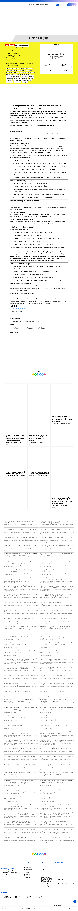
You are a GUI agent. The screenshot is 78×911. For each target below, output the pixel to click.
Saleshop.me (25, 82)
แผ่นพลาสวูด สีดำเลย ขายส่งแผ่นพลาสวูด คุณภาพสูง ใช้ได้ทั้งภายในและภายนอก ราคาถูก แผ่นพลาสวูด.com (20, 651)
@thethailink (64, 65)
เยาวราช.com (16, 68)
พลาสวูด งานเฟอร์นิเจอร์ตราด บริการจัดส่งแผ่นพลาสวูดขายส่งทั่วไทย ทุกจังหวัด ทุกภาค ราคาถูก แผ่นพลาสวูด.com (21, 700)
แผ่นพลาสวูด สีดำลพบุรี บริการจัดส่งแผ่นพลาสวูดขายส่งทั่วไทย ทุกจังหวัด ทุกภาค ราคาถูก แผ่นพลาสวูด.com (21, 578)
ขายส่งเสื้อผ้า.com (21, 74)
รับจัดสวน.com (31, 72)
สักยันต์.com (14, 74)
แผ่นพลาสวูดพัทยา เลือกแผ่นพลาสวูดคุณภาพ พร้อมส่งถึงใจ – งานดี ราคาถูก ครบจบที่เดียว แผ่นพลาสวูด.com (21, 741)
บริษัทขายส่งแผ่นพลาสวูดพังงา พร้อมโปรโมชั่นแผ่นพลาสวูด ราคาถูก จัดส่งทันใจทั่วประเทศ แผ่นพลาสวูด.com (56, 660)
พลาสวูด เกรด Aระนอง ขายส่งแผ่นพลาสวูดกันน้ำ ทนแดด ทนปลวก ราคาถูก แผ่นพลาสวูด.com (56, 822)
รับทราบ (73, 908)
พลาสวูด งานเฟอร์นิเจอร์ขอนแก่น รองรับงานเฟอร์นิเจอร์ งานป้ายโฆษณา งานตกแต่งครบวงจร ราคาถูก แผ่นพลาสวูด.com (56, 611)
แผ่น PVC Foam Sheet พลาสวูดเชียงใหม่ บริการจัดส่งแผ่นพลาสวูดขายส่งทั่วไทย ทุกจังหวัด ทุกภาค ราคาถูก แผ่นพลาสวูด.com (15, 437)
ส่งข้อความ (40, 896)
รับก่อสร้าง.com (9, 70)
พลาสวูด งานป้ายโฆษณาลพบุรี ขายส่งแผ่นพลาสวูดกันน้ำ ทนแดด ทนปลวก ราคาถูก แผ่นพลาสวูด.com (46, 885)
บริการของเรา (36, 4)
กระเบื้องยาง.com (23, 72)
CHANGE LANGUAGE (58, 905)
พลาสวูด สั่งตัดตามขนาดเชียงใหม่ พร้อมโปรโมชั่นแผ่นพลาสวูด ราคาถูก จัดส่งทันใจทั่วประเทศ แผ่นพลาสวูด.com (20, 570)
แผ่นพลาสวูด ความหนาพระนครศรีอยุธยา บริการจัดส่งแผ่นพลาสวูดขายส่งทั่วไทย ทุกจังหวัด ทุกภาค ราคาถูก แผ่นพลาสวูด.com (21, 676)
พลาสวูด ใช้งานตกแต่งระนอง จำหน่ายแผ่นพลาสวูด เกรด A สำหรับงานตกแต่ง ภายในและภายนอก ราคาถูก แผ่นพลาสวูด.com (20, 716)
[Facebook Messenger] (40, 374)
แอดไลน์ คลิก (64, 64)
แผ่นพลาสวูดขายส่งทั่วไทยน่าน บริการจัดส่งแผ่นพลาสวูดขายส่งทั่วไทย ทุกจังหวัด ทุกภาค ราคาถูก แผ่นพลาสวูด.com (57, 733)
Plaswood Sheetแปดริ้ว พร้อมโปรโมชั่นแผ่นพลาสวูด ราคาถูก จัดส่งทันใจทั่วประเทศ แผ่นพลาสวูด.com (56, 554)
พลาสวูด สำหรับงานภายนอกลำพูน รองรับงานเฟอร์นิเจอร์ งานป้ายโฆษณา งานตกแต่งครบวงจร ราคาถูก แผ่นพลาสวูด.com (57, 741)
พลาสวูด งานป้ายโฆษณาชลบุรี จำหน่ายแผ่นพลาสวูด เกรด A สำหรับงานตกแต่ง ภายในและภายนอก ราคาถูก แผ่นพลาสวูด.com (20, 635)
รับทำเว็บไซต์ (64, 71)
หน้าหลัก (30, 4)
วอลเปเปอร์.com (9, 68)
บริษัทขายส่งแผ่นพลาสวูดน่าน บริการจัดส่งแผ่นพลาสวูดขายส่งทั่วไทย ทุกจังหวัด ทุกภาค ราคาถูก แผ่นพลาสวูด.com (21, 627)
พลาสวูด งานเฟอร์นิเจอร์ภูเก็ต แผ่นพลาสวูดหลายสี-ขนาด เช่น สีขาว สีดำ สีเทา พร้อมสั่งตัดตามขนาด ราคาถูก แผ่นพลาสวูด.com (20, 668)
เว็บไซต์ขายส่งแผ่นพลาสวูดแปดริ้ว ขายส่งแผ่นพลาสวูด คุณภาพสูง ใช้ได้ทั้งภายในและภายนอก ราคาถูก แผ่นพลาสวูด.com (57, 522)
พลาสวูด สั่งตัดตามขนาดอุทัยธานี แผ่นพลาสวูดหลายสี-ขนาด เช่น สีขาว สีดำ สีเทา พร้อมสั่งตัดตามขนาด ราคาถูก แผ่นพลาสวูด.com (20, 830)
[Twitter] (42, 374)
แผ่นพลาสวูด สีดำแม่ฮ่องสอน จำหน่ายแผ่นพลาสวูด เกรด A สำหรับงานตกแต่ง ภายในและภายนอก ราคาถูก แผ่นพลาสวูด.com (20, 733)
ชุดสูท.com (29, 80)
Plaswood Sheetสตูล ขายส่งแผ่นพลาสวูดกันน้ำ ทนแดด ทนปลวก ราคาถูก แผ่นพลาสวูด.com (56, 797)
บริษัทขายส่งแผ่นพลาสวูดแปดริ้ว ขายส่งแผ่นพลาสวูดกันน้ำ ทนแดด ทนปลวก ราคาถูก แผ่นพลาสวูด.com (46, 872)
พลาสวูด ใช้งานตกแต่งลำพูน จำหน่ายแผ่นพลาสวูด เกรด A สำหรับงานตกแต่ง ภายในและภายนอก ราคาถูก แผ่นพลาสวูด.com (20, 562)
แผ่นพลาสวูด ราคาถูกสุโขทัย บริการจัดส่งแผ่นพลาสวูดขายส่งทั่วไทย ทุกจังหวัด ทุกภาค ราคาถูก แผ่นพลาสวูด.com (39, 474)
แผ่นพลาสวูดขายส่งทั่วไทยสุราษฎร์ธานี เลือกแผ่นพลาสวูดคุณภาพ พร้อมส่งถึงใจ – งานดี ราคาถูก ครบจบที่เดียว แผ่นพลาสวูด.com (56, 643)
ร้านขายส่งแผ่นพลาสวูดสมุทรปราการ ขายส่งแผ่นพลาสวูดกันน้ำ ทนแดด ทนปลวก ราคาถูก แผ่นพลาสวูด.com (20, 684)
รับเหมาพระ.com (17, 82)
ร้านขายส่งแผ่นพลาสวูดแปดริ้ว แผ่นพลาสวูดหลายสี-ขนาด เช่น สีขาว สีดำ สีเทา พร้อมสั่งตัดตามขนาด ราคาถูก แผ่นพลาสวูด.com (56, 595)
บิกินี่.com (28, 74)
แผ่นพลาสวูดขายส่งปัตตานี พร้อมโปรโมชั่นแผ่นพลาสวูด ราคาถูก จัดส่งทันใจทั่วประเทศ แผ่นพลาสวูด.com (20, 595)
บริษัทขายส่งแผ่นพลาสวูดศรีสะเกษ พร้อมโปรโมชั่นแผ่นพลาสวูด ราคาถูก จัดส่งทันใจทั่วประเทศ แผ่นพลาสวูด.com (20, 587)
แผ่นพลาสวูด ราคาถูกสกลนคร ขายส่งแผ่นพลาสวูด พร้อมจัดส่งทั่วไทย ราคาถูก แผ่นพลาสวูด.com (20, 603)
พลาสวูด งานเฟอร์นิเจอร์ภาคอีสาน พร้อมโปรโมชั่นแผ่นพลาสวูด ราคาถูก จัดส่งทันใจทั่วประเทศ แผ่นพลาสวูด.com (20, 708)
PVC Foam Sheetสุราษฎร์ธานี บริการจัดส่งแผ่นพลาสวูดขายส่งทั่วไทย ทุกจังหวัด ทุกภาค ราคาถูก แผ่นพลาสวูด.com (62, 418)
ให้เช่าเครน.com (24, 76)
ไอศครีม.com (22, 70)
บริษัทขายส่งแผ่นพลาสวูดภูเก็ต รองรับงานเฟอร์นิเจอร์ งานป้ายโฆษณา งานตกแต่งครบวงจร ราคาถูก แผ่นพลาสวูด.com (62, 500)
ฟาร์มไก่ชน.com (9, 72)
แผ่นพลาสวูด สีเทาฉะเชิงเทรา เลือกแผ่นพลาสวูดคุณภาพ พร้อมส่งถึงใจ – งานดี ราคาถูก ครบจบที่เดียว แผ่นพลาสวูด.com (56, 578)
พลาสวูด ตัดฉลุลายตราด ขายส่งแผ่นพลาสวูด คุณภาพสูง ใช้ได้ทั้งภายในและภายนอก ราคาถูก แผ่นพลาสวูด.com (20, 765)
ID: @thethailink (29, 328)
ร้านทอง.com (31, 76)
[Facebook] (38, 374)
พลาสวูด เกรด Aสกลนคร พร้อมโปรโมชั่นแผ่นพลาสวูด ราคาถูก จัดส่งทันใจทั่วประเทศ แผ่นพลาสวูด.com (20, 619)
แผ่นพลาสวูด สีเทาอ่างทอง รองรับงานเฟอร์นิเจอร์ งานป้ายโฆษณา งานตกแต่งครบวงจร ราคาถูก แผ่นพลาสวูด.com (20, 724)
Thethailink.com (48, 72)
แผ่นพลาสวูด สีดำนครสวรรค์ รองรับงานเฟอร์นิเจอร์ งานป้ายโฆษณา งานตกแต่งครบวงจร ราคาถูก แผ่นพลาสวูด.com (21, 805)
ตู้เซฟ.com (22, 68)
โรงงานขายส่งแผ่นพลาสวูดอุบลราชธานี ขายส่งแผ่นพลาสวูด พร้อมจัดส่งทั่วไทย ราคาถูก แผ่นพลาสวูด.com (56, 805)
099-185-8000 (73, 5)
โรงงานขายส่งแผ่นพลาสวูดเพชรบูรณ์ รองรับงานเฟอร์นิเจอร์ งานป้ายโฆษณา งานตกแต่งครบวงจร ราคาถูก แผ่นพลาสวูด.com (56, 538)
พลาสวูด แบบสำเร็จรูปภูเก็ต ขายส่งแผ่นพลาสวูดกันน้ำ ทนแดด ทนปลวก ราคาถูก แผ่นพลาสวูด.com (56, 716)
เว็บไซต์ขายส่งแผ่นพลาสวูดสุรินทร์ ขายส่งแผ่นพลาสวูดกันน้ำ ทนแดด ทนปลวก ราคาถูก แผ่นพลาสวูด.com (20, 530)
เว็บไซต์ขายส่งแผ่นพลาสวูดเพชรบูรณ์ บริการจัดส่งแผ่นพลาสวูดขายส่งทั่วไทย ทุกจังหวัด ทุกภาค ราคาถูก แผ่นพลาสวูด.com (56, 708)
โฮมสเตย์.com (25, 78)
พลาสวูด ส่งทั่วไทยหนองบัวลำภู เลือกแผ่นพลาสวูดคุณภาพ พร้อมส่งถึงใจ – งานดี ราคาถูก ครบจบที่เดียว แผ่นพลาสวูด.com (21, 554)
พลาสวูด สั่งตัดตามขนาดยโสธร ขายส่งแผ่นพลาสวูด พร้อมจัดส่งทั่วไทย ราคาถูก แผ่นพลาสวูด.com (56, 603)
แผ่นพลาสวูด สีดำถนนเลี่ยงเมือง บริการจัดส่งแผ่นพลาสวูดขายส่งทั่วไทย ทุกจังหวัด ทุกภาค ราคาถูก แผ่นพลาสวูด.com (20, 692)
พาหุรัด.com (31, 78)
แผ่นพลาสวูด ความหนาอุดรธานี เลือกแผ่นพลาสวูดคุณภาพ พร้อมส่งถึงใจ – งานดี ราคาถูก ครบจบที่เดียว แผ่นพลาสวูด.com (56, 814)
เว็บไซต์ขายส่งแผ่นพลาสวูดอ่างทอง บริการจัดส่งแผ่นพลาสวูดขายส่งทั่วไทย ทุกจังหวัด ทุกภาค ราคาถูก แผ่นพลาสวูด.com (56, 619)
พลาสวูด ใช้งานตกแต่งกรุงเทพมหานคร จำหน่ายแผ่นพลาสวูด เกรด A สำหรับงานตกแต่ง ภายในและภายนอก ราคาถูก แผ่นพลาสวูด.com (56, 627)
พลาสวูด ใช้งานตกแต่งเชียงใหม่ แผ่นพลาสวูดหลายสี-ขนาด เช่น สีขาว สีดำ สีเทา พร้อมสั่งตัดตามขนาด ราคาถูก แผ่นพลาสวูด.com (21, 757)
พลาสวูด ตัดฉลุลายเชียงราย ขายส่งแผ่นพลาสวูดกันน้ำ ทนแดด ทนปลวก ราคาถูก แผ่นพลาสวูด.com (56, 668)
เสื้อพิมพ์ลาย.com (9, 82)
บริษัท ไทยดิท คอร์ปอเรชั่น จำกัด (56, 54)
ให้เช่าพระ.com (9, 80)
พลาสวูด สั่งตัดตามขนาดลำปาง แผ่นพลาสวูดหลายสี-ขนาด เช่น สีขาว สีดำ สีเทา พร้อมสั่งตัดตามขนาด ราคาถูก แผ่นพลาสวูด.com (21, 611)
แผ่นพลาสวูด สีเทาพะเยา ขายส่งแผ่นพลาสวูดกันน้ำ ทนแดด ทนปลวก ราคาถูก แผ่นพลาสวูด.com (57, 570)
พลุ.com (24, 80)
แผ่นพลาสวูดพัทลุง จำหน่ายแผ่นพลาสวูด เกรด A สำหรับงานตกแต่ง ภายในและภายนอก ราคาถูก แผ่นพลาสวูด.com (55, 700)
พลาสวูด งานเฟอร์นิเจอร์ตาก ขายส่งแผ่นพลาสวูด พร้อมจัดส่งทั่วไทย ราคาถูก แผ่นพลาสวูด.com (57, 562)
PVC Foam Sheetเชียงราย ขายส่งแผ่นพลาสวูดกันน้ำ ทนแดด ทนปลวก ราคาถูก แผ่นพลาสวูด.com (56, 830)
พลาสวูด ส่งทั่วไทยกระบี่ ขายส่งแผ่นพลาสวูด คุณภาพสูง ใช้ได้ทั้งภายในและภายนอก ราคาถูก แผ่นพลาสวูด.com (15, 474)
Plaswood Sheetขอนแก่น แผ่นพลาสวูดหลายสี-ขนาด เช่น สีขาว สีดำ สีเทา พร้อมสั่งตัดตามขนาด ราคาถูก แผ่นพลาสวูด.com (20, 643)
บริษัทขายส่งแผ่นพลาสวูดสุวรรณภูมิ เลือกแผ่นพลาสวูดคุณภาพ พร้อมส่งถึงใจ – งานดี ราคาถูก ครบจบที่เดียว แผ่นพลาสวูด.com (56, 587)
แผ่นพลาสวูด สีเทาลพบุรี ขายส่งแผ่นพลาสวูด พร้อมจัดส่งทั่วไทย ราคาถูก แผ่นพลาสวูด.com (20, 522)
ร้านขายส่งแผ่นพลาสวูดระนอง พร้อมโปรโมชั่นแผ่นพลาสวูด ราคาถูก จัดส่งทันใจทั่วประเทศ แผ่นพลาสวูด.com (57, 765)
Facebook (48, 71)
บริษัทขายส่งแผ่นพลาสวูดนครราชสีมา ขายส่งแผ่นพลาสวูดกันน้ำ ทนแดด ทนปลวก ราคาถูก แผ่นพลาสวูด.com (20, 789)
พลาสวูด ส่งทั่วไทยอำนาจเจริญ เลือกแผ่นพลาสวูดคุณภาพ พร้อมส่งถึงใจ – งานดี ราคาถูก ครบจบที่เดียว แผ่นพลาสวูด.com (20, 660)
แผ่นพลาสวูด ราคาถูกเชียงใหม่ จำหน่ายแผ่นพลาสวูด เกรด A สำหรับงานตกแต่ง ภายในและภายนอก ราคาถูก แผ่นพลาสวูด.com (20, 538)
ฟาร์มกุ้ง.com (29, 70)
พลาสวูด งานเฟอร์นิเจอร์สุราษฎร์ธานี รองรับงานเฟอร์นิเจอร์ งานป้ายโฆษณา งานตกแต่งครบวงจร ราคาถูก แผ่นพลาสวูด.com (55, 676)
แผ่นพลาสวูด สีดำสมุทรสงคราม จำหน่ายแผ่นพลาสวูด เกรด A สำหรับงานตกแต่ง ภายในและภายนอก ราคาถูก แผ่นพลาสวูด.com (21, 749)
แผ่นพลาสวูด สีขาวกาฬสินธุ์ (19, 308)
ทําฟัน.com (18, 76)
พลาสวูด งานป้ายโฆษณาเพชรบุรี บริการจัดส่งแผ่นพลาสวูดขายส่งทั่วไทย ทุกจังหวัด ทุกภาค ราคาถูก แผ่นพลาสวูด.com (56, 684)
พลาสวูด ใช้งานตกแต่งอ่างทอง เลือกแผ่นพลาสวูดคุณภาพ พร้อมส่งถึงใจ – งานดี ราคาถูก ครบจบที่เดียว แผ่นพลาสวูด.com (57, 530)
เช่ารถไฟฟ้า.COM (17, 78)
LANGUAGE (70, 1)
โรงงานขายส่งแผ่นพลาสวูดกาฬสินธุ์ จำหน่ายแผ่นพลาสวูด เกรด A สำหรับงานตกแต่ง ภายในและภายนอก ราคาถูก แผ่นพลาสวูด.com (56, 546)
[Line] (35, 374)
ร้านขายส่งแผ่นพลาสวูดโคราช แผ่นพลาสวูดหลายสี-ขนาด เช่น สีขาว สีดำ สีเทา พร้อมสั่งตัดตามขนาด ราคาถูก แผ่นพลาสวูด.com (56, 781)
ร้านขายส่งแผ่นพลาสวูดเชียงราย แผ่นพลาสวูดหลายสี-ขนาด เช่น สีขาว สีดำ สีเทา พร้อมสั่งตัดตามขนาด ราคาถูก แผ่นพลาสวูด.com (56, 724)
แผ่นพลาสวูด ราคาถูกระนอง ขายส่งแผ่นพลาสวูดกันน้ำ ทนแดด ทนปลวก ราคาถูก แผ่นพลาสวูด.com (56, 757)
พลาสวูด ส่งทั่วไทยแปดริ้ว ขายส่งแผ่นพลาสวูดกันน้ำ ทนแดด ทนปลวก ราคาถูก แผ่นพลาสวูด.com (20, 797)
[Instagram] (45, 374)
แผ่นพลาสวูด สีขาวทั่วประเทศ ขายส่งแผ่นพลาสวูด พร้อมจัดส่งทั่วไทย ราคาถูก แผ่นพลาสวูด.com (20, 838)
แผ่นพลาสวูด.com (9, 78)
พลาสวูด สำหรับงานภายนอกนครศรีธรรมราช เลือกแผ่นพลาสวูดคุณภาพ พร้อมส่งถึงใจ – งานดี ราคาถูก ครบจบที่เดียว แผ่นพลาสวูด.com (21, 822)
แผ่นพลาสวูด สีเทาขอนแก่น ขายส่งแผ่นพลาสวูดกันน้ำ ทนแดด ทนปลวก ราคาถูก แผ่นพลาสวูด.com (20, 773)
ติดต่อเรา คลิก (73, 4)
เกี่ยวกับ (46, 4)
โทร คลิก (48, 64)
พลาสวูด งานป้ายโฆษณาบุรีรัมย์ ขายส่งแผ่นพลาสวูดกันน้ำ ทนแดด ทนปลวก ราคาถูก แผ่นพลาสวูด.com (38, 437)
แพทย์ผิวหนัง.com (29, 68)
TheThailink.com (64, 72)
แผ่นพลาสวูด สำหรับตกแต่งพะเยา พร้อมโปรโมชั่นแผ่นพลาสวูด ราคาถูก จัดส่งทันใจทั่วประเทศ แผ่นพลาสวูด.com (56, 651)
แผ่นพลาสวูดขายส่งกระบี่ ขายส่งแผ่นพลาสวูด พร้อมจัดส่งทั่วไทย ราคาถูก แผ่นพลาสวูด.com (56, 789)
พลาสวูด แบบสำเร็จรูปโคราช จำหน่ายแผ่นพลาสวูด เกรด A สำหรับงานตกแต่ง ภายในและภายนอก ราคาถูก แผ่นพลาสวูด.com (20, 781)
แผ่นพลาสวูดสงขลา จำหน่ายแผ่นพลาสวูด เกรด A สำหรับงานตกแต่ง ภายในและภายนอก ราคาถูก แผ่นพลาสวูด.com (46, 867)
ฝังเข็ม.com (8, 74)
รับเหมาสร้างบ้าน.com (17, 80)
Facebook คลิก (41, 327)
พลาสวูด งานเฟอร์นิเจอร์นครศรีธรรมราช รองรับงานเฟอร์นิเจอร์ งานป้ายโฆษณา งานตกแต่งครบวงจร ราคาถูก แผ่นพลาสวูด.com (56, 692)
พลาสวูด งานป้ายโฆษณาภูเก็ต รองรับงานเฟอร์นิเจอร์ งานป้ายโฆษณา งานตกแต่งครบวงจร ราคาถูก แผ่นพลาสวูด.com (57, 773)
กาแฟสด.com (16, 72)
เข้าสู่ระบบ (64, 1)
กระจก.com (16, 70)
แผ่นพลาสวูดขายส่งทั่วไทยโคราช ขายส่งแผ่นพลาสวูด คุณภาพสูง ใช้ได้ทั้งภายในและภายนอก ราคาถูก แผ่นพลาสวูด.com (20, 546)
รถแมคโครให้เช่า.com (10, 76)
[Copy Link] (33, 374)
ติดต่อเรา (60, 1)
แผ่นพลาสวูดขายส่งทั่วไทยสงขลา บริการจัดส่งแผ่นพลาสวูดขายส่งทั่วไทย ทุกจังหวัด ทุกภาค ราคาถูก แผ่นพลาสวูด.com (56, 635)
